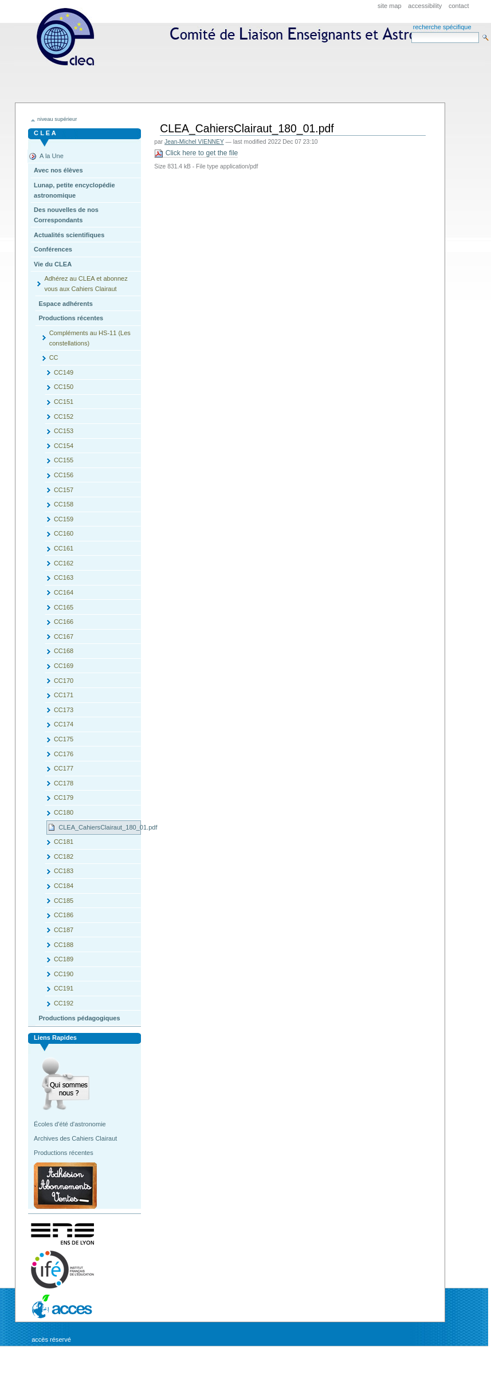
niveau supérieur (57, 119)
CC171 (63, 694)
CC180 (63, 812)
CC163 (63, 577)
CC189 (63, 959)
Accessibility (425, 5)
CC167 (63, 636)
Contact (459, 5)
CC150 (63, 386)
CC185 (63, 900)
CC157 (63, 489)
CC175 (63, 739)
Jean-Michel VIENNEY (194, 142)
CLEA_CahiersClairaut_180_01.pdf (99, 827)
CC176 (63, 753)
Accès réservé (51, 1339)
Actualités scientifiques (69, 234)
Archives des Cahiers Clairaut (75, 1138)
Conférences (53, 249)
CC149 (63, 372)
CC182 (63, 856)
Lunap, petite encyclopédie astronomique (74, 190)
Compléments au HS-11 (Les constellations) (90, 338)
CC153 (63, 430)
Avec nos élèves (58, 170)
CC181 (63, 841)
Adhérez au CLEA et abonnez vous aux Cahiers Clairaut (85, 283)
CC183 (63, 870)
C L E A (45, 132)
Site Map (390, 5)
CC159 (63, 519)
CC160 (63, 533)
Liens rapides (55, 1037)
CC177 (63, 768)
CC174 (63, 724)
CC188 (63, 944)
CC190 (63, 973)
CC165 (63, 607)
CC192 (63, 1003)
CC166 (63, 621)
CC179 (63, 797)
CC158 (63, 504)
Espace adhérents (65, 303)
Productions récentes (70, 318)
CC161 (63, 548)
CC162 (63, 563)
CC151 (63, 401)
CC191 (63, 988)
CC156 (63, 474)
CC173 (63, 709)
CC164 (63, 592)
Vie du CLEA (53, 264)
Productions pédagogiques (79, 1018)
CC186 (63, 914)
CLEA (251, 73)
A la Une (52, 155)
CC (53, 357)
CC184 (63, 885)
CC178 (63, 783)
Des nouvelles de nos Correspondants (66, 214)
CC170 (63, 680)
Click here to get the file (196, 153)
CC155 (63, 460)
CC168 (63, 650)
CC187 (63, 929)
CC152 (63, 416)
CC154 (63, 445)
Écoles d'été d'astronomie (70, 1124)
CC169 (63, 665)
